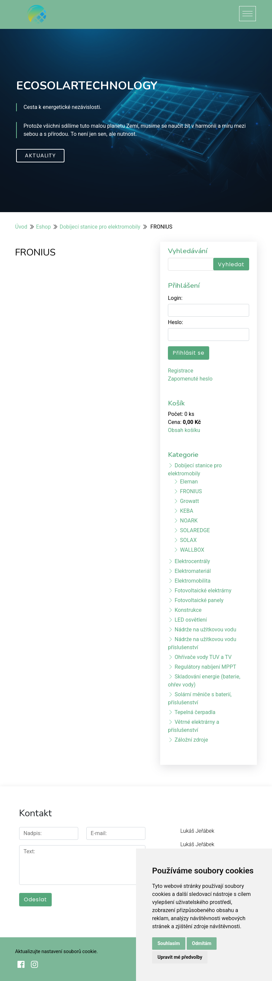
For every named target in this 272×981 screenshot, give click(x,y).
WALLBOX (192, 550)
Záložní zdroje (191, 740)
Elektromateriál (193, 571)
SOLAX (188, 540)
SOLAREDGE (195, 530)
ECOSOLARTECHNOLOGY (86, 85)
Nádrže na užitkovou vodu (205, 629)
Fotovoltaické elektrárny (203, 590)
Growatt (189, 501)
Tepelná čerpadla (195, 712)
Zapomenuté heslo (190, 379)
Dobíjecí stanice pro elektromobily (99, 227)
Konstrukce (188, 610)
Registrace (180, 370)
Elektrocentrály (192, 561)
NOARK (189, 520)
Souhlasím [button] (168, 943)
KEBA (186, 511)
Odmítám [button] (202, 943)
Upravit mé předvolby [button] (179, 957)
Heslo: (175, 322)
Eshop (43, 227)
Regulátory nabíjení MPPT (205, 667)
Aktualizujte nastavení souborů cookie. (56, 951)
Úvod (21, 227)
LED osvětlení (191, 620)
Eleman (189, 481)
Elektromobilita (193, 581)
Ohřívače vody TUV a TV (203, 657)
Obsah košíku (184, 430)
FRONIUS (191, 491)
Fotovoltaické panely (199, 600)
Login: (175, 298)
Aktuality (40, 155)
